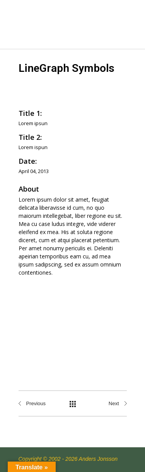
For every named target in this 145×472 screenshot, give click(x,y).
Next (114, 403)
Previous (36, 403)
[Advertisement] (72, 326)
